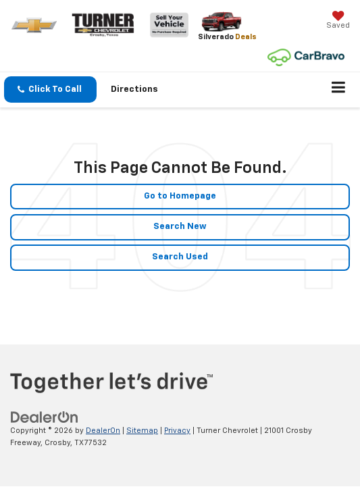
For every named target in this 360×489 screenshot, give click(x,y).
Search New (180, 226)
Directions (134, 89)
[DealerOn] (44, 417)
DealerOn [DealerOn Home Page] (103, 430)
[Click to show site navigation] (338, 89)
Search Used (180, 257)
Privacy (177, 430)
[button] (50, 89)
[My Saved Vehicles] (338, 21)
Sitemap (142, 430)
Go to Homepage (180, 196)
